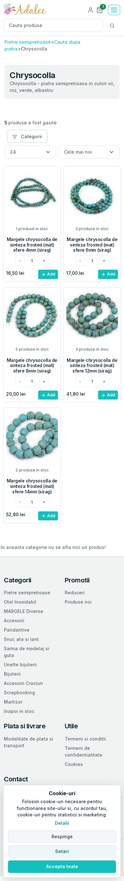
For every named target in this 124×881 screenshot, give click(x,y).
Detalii (62, 823)
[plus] (44, 261)
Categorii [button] (27, 136)
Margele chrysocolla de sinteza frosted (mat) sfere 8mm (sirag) (32, 365)
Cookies (74, 764)
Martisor (13, 702)
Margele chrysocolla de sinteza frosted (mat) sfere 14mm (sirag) (32, 486)
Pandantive (16, 630)
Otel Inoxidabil (20, 602)
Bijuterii (12, 674)
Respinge (62, 836)
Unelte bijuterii (20, 664)
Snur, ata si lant (21, 639)
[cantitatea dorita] (32, 261)
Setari (62, 851)
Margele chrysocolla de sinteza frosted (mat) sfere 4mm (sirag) (32, 245)
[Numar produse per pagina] (30, 151)
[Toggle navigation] (114, 10)
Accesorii (14, 620)
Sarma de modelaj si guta (26, 652)
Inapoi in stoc (19, 711)
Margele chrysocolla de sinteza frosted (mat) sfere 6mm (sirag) (92, 245)
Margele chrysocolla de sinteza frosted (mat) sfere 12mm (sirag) (92, 365)
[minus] (20, 261)
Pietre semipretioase (27, 42)
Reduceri (75, 592)
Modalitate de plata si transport (28, 742)
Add (48, 274)
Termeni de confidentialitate (83, 751)
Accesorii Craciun (23, 683)
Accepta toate (62, 866)
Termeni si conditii (85, 739)
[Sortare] (89, 151)
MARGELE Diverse (23, 611)
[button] (99, 9)
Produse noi (78, 602)
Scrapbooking (19, 692)
